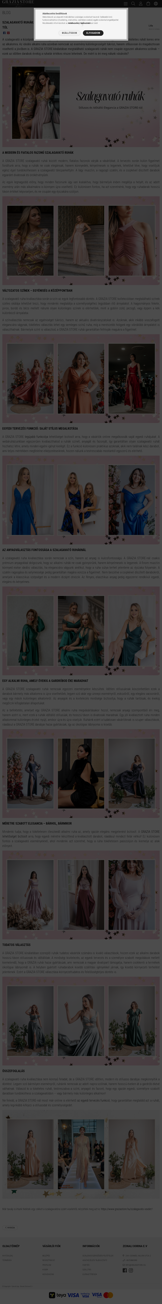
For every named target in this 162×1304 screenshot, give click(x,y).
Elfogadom (93, 33)
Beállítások (69, 33)
